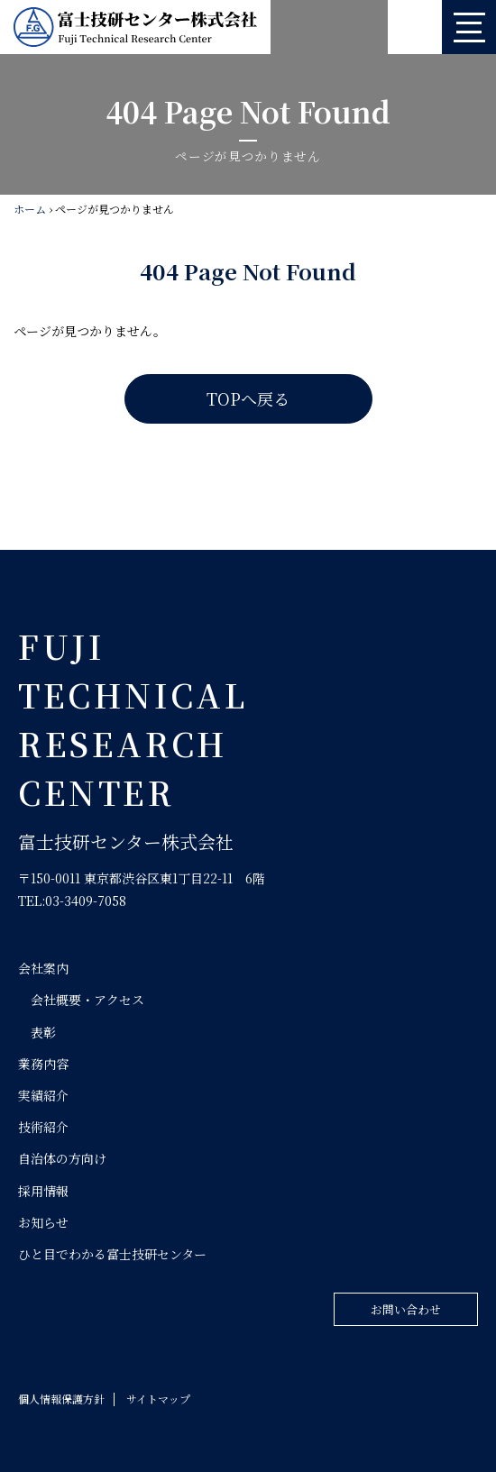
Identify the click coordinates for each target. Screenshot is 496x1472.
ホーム (30, 208)
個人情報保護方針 (61, 1398)
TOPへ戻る (248, 398)
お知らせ (43, 1222)
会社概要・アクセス (87, 1000)
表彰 (43, 1032)
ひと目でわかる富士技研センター (112, 1254)
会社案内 (43, 968)
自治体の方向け (62, 1158)
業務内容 (43, 1064)
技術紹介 (43, 1127)
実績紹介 (43, 1095)
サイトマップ (158, 1398)
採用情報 (43, 1191)
